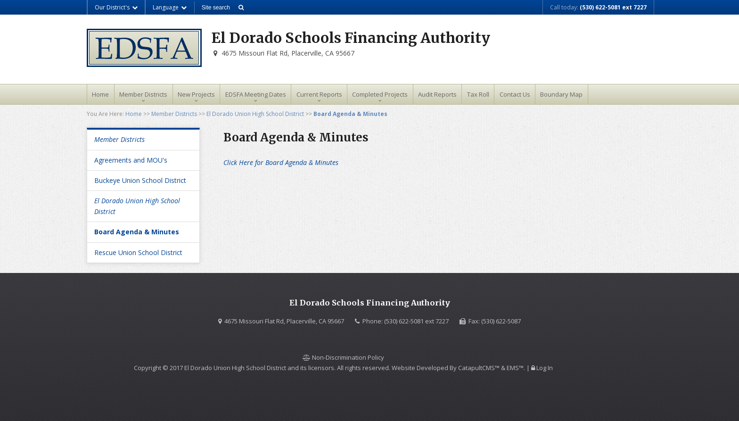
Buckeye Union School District (140, 180)
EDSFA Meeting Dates (255, 94)
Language (170, 7)
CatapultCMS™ (479, 367)
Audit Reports (437, 94)
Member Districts (143, 94)
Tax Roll (478, 94)
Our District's (116, 7)
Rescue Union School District (138, 252)
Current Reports (319, 94)
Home (100, 94)
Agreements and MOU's (130, 160)
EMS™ (515, 367)
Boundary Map (561, 94)
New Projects (196, 94)
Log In (544, 367)
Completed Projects (380, 94)
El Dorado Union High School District (255, 114)
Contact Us (515, 94)
